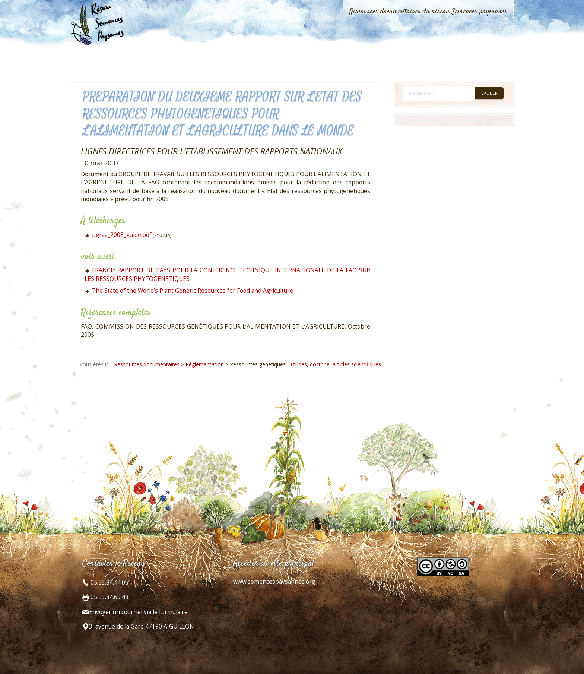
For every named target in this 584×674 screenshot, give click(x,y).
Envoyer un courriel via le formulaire (138, 612)
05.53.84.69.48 (108, 597)
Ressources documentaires (147, 364)
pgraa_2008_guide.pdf (122, 235)
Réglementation (204, 364)
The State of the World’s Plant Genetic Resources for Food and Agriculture (192, 291)
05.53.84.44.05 (108, 582)
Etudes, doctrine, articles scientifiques (336, 364)
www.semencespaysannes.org (274, 582)
